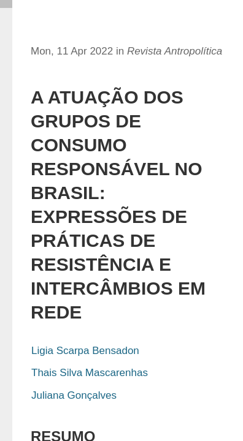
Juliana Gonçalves (74, 395)
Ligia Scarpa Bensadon (85, 350)
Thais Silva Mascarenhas (89, 373)
